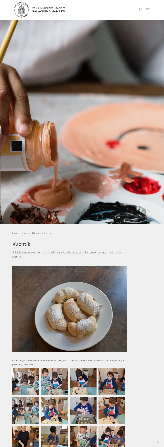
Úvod (15, 233)
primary (25, 233)
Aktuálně (36, 233)
